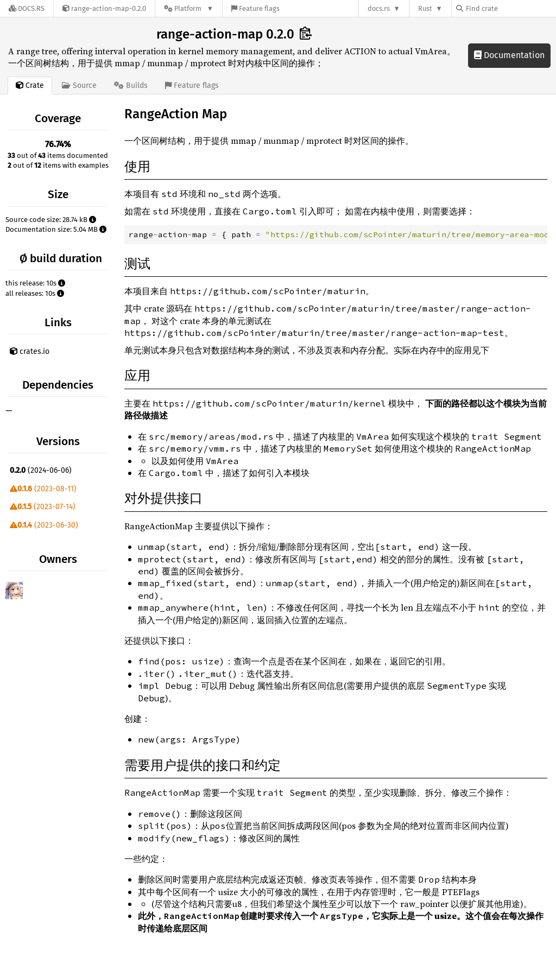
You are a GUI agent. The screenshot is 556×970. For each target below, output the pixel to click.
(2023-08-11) (43, 488)
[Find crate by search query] (510, 8)
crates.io (29, 351)
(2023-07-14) (42, 506)
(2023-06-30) (44, 525)
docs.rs (379, 8)
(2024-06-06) (41, 470)
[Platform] (188, 8)
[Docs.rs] (26, 8)
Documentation (509, 55)
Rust (425, 8)
